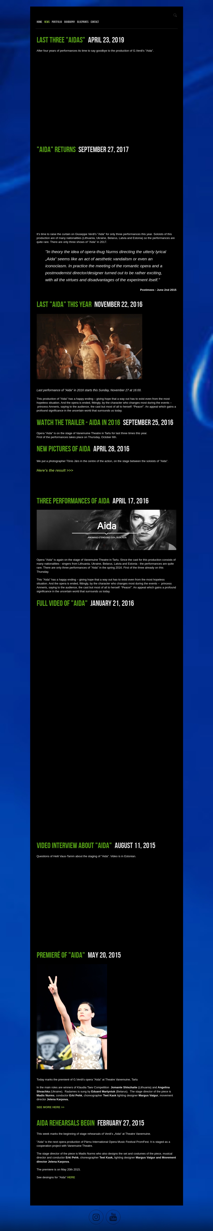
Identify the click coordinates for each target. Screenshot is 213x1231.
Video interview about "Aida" (74, 845)
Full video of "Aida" (62, 603)
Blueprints (82, 22)
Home (39, 22)
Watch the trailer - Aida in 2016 (78, 422)
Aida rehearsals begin (66, 1123)
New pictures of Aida (63, 448)
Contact (95, 22)
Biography (69, 22)
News (47, 22)
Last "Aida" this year (64, 304)
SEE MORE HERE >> (50, 1107)
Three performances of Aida (73, 500)
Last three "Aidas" (61, 40)
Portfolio (57, 22)
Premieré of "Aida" (61, 955)
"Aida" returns (56, 149)
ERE (72, 1177)
